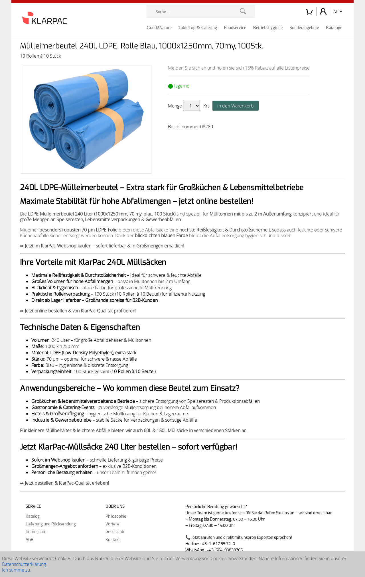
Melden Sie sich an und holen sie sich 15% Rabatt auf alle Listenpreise (239, 68)
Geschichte (115, 531)
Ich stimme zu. (16, 570)
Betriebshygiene (268, 27)
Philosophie (116, 516)
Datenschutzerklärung (24, 564)
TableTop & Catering (198, 27)
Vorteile (112, 524)
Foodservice (235, 27)
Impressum (36, 531)
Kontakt (113, 539)
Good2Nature (159, 27)
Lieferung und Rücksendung (51, 524)
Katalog (33, 516)
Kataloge (334, 27)
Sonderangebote (304, 27)
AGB (29, 539)
